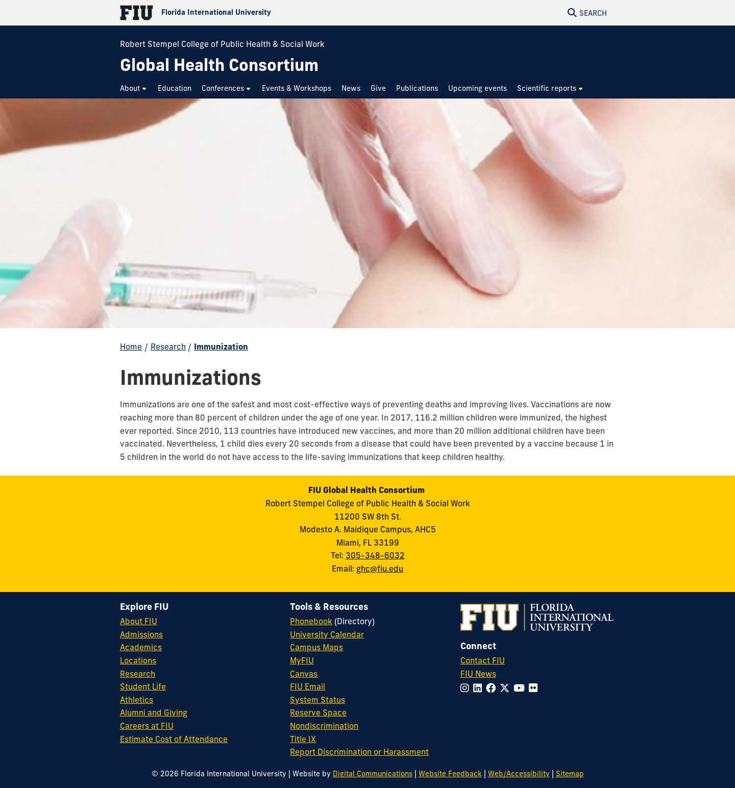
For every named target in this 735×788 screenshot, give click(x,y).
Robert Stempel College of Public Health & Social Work (222, 44)
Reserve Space (318, 712)
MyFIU (302, 660)
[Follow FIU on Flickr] (535, 688)
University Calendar (327, 634)
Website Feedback (450, 773)
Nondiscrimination (324, 726)
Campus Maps (316, 647)
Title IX (303, 739)
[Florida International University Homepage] (244, 12)
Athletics (136, 700)
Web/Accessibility (519, 773)
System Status (317, 700)
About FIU (138, 621)
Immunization (221, 346)
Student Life (143, 686)
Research (168, 346)
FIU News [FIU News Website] (478, 674)
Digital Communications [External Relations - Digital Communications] (372, 773)
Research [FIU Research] (137, 674)
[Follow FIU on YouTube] (521, 688)
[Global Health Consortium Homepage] (219, 65)
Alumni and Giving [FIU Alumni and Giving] (153, 712)
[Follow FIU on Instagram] (466, 688)
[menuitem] (134, 88)
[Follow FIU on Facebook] (493, 688)
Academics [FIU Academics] (141, 647)
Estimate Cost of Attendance (174, 739)
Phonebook (311, 621)
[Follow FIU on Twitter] (506, 688)
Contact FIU (482, 660)
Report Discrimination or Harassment (359, 752)
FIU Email (307, 686)
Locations (138, 660)
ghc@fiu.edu (379, 568)
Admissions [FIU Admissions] (141, 634)
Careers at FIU (147, 726)
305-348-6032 (375, 555)
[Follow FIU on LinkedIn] (479, 688)
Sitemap (570, 773)
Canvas (303, 674)
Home (131, 346)
